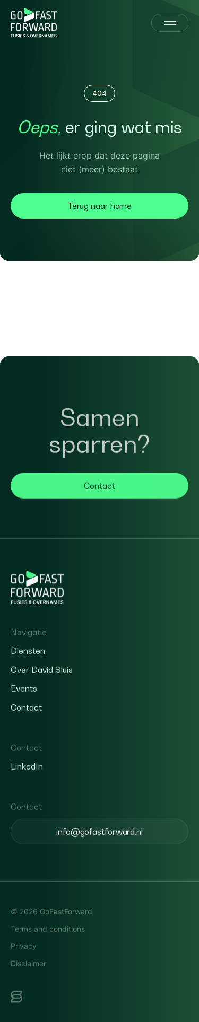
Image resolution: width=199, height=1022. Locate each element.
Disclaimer (28, 985)
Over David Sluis (42, 691)
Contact (99, 507)
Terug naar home (99, 205)
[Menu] (169, 23)
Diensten (28, 673)
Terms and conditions (48, 950)
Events (24, 710)
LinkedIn (27, 788)
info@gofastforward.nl (99, 853)
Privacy (24, 967)
